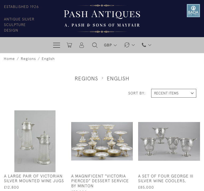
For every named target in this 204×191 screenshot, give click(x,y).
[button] (95, 45)
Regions (28, 59)
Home (9, 59)
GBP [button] (108, 45)
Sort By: (137, 93)
